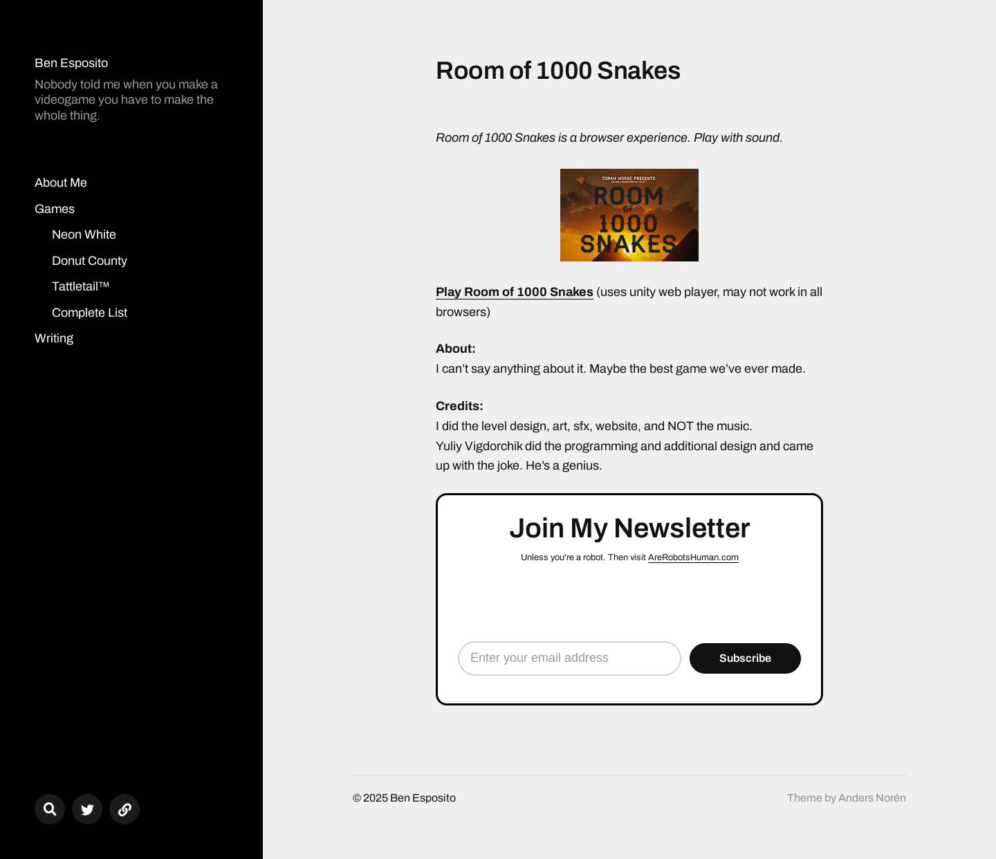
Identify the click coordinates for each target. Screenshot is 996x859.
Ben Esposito (71, 63)
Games (55, 209)
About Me (61, 183)
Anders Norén (872, 798)
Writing (54, 338)
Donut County (89, 261)
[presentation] (629, 603)
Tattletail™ (81, 286)
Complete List (89, 313)
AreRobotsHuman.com (693, 557)
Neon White (84, 234)
